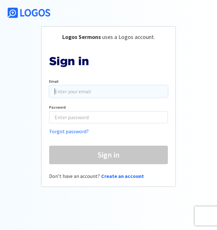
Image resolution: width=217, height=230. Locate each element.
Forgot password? (69, 131)
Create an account (122, 176)
